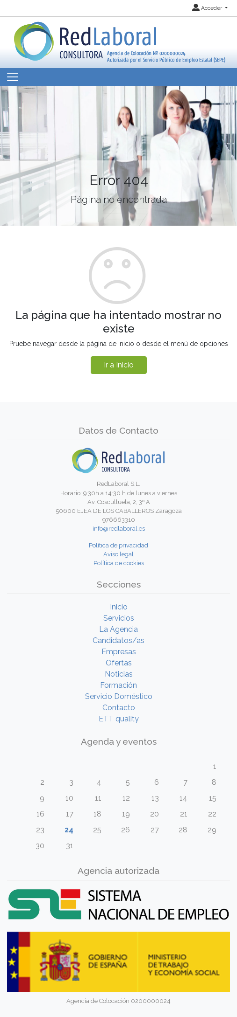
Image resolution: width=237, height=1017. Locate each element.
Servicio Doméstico (118, 696)
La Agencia (118, 629)
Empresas (118, 651)
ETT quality (119, 718)
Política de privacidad (118, 545)
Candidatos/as (118, 640)
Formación (118, 685)
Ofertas (119, 662)
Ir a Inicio (119, 364)
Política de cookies (118, 563)
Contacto (118, 707)
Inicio (119, 606)
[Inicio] (118, 39)
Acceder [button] (207, 8)
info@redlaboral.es (119, 528)
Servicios (118, 618)
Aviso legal (118, 554)
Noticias (119, 674)
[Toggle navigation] (12, 77)
